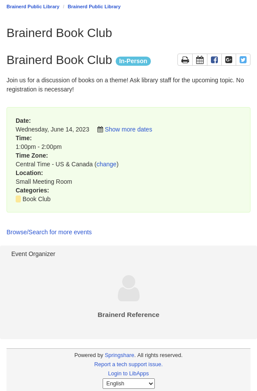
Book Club (37, 199)
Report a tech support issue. (128, 364)
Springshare (119, 355)
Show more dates (128, 129)
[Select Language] (129, 383)
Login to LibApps (128, 374)
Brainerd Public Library (33, 6)
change (107, 164)
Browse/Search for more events (49, 232)
